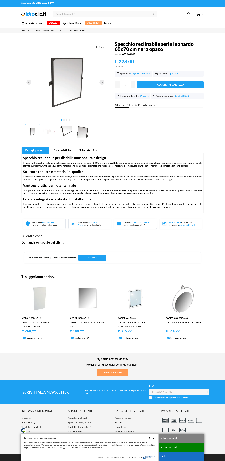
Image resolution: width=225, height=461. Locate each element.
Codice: (118, 54)
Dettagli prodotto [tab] (35, 150)
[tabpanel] (65, 82)
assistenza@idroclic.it (188, 225)
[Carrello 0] (200, 14)
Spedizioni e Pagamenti (79, 422)
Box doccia (120, 422)
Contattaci (26, 431)
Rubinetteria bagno (124, 431)
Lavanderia (120, 427)
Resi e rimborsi (75, 431)
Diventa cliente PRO (112, 372)
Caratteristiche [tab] (62, 150)
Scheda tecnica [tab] (88, 150)
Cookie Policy (104, 457)
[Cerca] (105, 14)
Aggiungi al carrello (170, 84)
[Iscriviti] (206, 392)
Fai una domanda (92, 258)
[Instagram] (153, 386)
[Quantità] (125, 84)
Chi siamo (26, 417)
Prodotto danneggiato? (79, 427)
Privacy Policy (28, 422)
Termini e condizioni (31, 427)
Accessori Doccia (123, 417)
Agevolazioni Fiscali (77, 417)
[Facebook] (149, 386)
